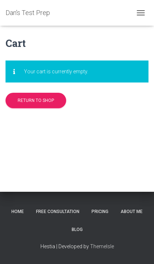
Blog (77, 229)
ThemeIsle (102, 246)
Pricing (100, 211)
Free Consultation (57, 211)
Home (17, 211)
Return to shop (36, 100)
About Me (132, 211)
